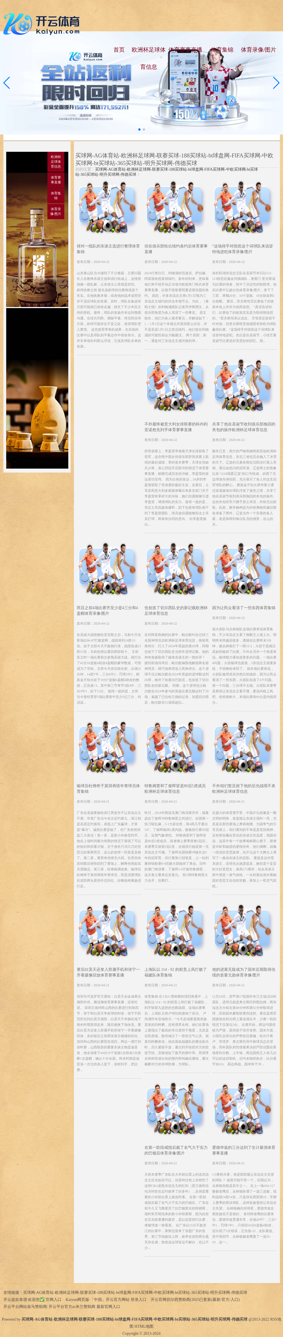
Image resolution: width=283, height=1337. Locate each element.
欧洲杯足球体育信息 (149, 58)
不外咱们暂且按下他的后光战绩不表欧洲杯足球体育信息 (243, 789)
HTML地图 (143, 1326)
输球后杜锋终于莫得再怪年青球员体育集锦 (108, 789)
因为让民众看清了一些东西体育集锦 (243, 608)
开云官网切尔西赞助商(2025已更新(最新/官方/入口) (195, 1300)
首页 (119, 50)
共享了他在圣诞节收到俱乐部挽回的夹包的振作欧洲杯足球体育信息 (243, 427)
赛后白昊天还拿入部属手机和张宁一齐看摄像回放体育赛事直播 (108, 972)
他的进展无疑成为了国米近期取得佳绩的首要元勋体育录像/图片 (243, 972)
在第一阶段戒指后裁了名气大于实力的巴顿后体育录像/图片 (176, 1150)
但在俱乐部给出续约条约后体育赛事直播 (176, 249)
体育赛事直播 (185, 50)
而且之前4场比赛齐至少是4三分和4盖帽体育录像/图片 (107, 611)
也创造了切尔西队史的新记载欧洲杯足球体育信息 (176, 611)
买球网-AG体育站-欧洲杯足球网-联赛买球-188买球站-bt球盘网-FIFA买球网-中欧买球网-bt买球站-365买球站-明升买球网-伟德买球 (135, 1292)
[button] (276, 83)
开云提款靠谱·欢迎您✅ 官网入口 (32, 1300)
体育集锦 (222, 50)
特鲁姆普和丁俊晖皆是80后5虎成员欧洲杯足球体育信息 (175, 789)
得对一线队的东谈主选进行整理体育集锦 (108, 249)
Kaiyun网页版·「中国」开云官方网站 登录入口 (106, 1300)
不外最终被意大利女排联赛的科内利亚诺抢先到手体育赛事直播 (176, 427)
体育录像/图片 (259, 50)
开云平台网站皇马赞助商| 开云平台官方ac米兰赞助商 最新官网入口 (61, 1307)
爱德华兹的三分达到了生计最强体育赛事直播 (243, 1150)
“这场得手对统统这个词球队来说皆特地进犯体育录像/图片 (242, 249)
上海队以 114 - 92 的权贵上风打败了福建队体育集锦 (175, 972)
